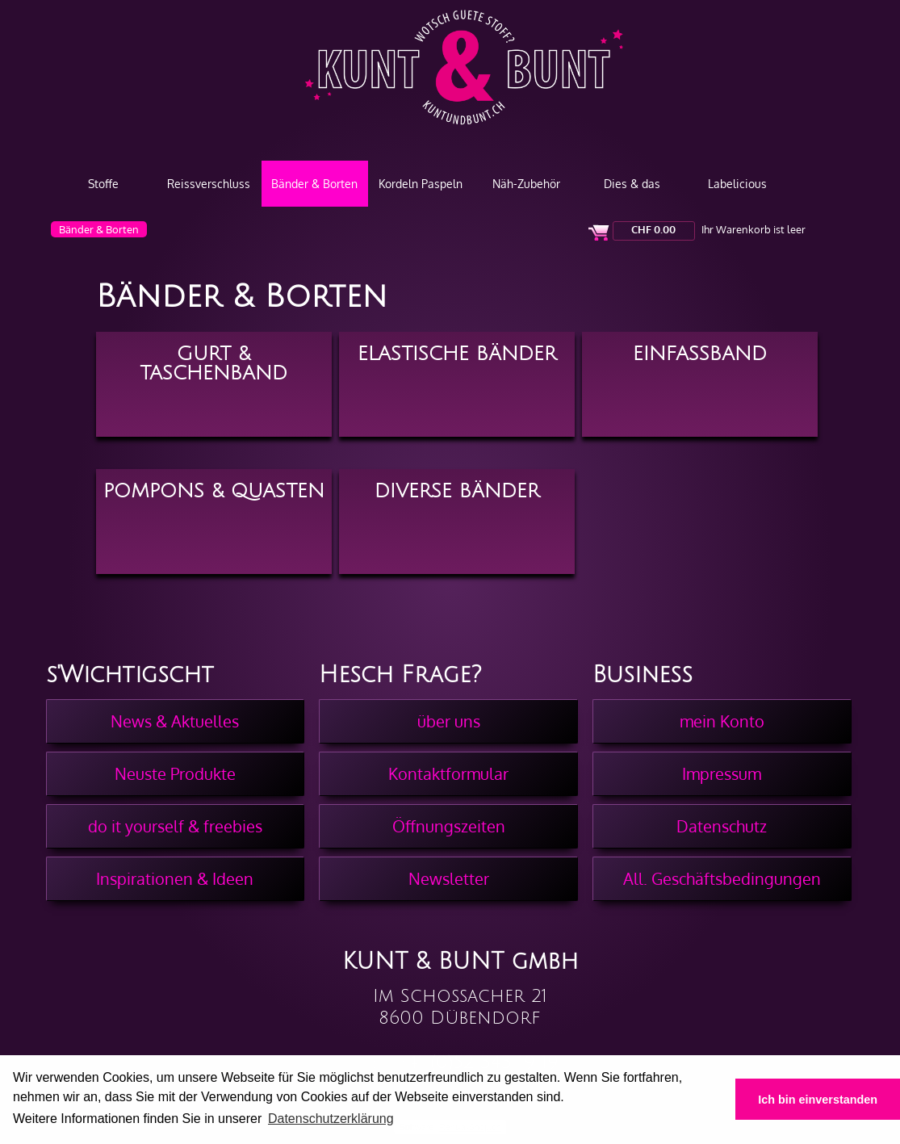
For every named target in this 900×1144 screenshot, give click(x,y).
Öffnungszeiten (448, 825)
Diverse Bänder (457, 490)
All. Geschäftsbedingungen (722, 878)
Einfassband (700, 353)
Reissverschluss (208, 184)
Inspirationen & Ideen (174, 878)
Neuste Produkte (175, 773)
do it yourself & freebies (175, 825)
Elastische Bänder (457, 353)
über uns (448, 720)
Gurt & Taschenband (213, 361)
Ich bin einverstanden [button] (817, 1099)
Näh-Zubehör (526, 184)
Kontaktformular (448, 773)
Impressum (721, 773)
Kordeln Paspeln (421, 184)
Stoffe (103, 184)
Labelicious (737, 184)
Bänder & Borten (314, 184)
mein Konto (722, 720)
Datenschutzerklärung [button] (331, 1118)
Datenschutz (721, 825)
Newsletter (448, 878)
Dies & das (632, 184)
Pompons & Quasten (213, 490)
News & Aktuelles (175, 720)
